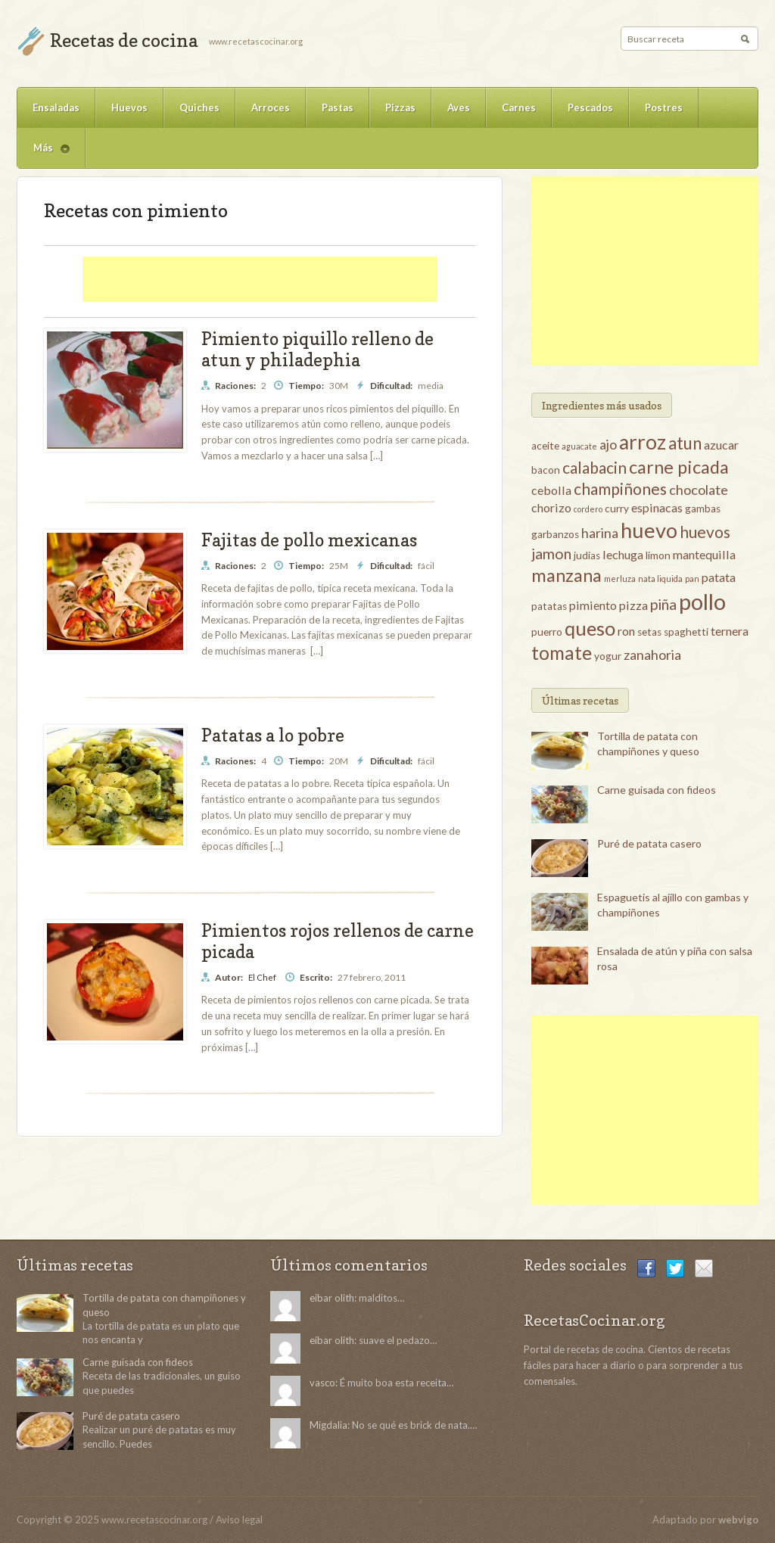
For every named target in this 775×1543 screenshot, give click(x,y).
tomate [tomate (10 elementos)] (561, 653)
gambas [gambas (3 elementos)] (703, 508)
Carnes (519, 107)
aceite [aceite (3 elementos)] (545, 446)
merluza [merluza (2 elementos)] (620, 578)
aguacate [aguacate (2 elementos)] (579, 446)
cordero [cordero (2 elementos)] (588, 509)
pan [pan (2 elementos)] (692, 578)
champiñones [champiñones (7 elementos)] (620, 488)
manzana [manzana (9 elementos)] (566, 575)
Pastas (337, 107)
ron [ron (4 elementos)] (626, 631)
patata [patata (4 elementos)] (719, 577)
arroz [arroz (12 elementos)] (642, 442)
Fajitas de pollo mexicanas (309, 540)
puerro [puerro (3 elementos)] (546, 632)
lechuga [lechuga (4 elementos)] (622, 554)
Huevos (129, 107)
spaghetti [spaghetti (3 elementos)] (686, 632)
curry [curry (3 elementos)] (617, 508)
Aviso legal (239, 1519)
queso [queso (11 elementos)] (590, 628)
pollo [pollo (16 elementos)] (702, 601)
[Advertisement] (259, 279)
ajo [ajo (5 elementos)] (608, 444)
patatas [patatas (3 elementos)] (549, 606)
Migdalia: (330, 1425)
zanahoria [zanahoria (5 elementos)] (652, 654)
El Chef (262, 977)
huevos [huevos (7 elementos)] (705, 531)
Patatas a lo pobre (272, 735)
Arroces (270, 107)
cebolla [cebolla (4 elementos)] (551, 490)
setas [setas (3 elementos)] (649, 632)
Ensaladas (56, 107)
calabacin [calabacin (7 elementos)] (594, 467)
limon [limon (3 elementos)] (658, 555)
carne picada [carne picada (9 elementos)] (679, 467)
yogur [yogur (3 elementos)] (607, 656)
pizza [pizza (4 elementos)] (633, 605)
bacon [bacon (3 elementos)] (545, 470)
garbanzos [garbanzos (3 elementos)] (555, 534)
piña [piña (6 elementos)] (663, 604)
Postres (664, 107)
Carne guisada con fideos (656, 789)
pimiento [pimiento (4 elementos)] (593, 605)
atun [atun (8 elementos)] (685, 443)
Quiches (199, 107)
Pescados (590, 107)
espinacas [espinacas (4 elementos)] (657, 507)
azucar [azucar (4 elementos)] (721, 444)
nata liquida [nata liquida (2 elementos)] (660, 578)
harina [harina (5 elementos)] (599, 532)
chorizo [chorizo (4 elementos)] (551, 507)
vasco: (324, 1383)
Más (43, 155)
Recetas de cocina (124, 40)
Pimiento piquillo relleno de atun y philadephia (317, 349)
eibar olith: (333, 1298)
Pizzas (400, 107)
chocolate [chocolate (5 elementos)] (698, 489)
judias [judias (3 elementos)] (587, 555)
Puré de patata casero (649, 843)
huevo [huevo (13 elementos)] (649, 530)
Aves (458, 107)
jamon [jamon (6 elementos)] (551, 553)
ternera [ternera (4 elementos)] (730, 631)
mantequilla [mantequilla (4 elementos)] (704, 554)
